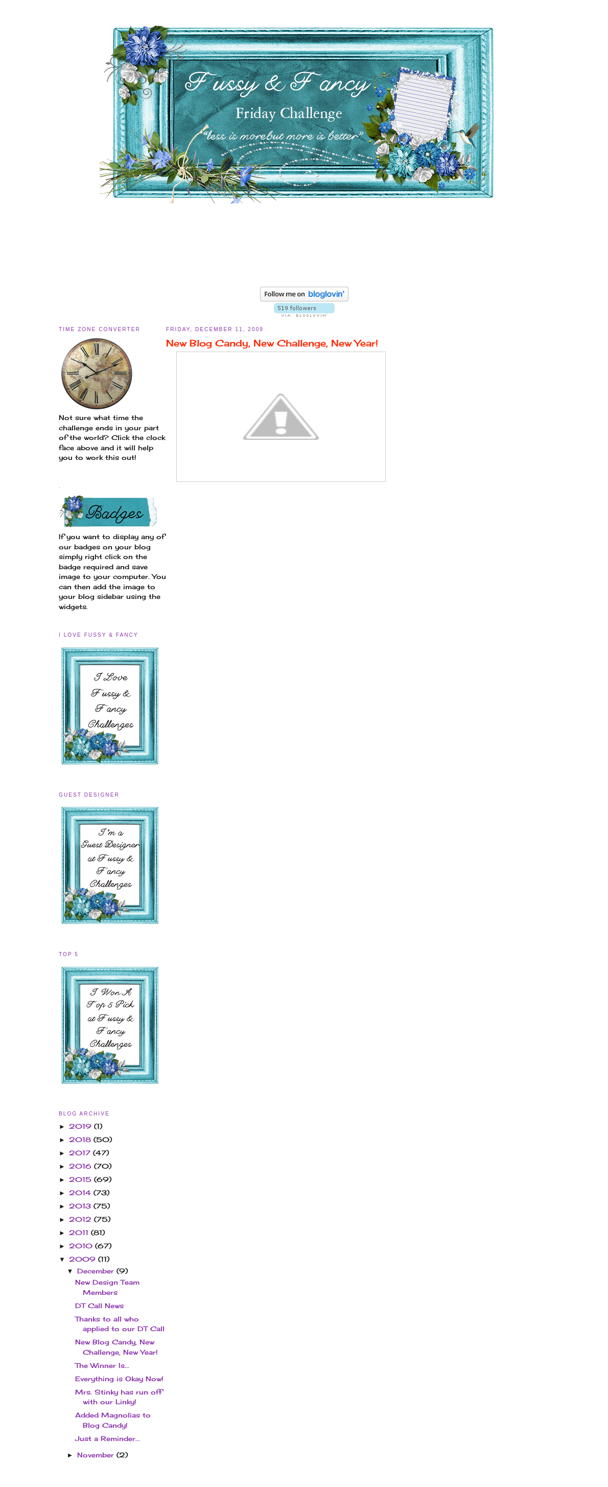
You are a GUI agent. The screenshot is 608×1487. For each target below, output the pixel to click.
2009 (83, 1259)
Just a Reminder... (107, 1438)
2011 (80, 1232)
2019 (81, 1126)
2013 (81, 1206)
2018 (81, 1139)
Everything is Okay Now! (119, 1379)
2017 (81, 1153)
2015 (81, 1179)
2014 (81, 1193)
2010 (82, 1246)
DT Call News (99, 1306)
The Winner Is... (102, 1365)
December (96, 1271)
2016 (81, 1166)
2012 (81, 1219)
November (96, 1455)
